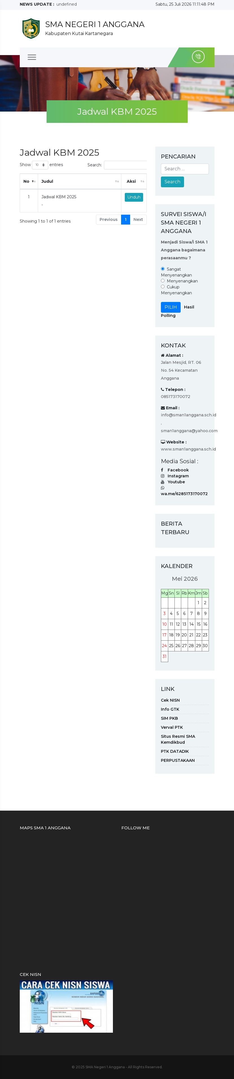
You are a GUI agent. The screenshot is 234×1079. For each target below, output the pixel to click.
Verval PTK (172, 727)
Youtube (176, 481)
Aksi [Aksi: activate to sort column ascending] (131, 181)
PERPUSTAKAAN (178, 760)
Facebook (178, 470)
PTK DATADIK (175, 751)
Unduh (134, 197)
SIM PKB (169, 718)
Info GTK (170, 709)
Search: (126, 165)
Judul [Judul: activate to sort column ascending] (47, 181)
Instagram (178, 475)
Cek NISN (170, 700)
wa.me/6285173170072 (184, 493)
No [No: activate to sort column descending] (26, 181)
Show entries (41, 165)
